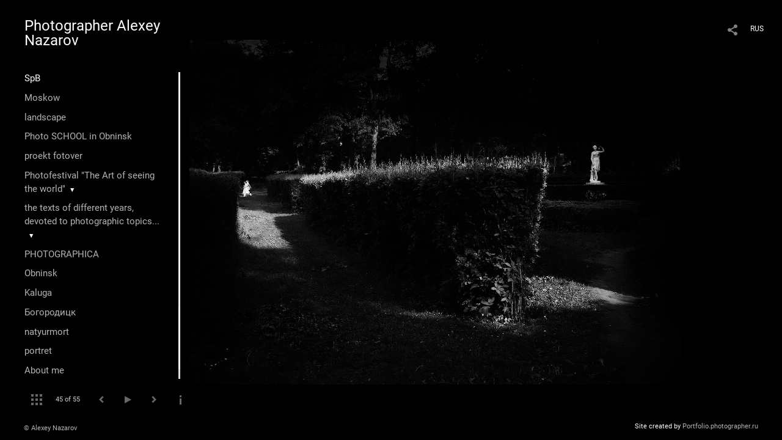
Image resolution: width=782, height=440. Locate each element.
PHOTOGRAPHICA (61, 254)
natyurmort (46, 331)
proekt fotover (53, 155)
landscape (45, 117)
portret (38, 350)
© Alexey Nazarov (50, 428)
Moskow (42, 97)
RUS (757, 28)
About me (44, 370)
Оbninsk (40, 273)
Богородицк (50, 312)
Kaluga (38, 292)
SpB (32, 78)
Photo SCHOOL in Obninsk (78, 136)
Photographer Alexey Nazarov (92, 33)
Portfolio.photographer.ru (720, 426)
